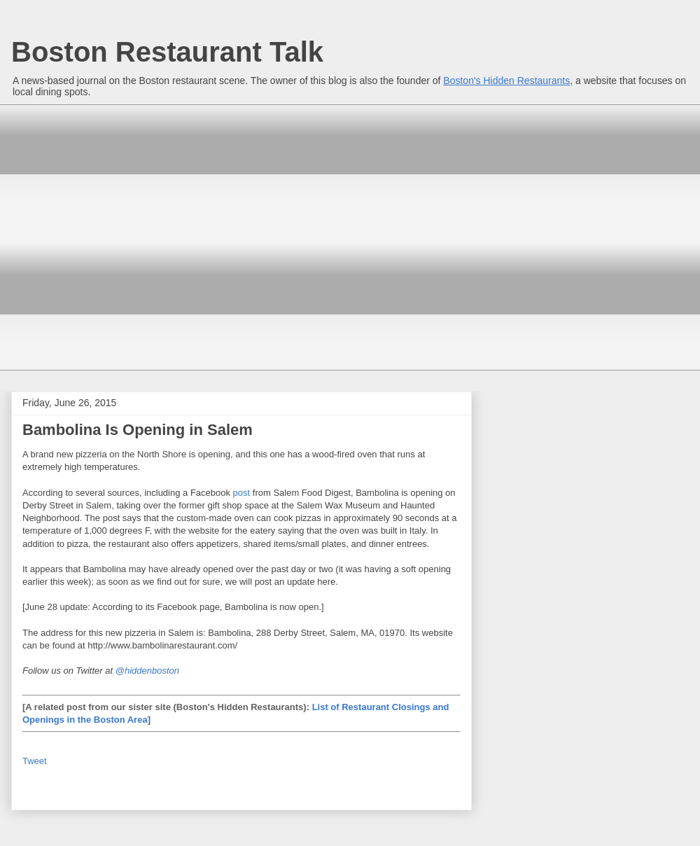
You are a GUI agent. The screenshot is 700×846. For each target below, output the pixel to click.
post (242, 492)
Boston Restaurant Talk (167, 51)
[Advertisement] (131, 235)
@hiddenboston (147, 670)
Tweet (34, 761)
